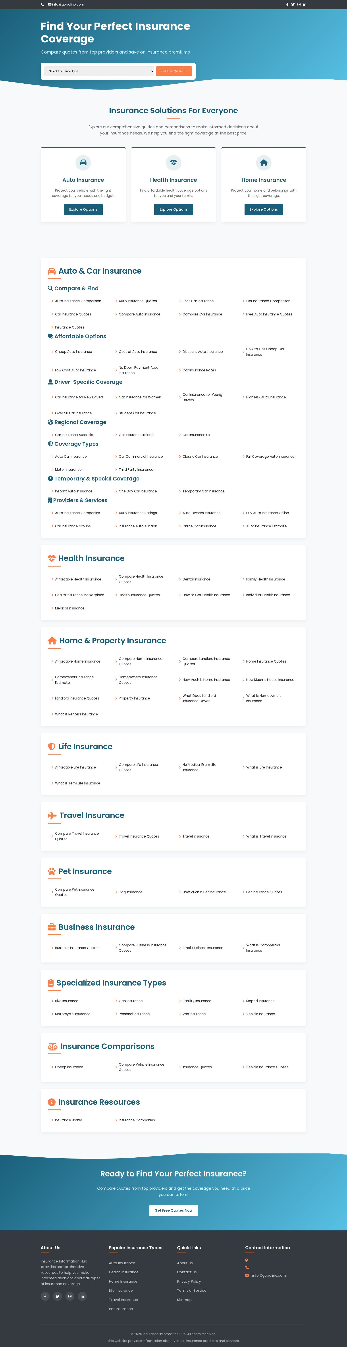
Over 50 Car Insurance (73, 413)
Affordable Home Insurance (77, 661)
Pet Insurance (121, 1308)
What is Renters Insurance (76, 714)
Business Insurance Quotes (77, 947)
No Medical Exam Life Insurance (199, 767)
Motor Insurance (68, 469)
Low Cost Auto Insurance (75, 370)
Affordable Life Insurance (75, 767)
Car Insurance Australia (74, 434)
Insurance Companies (137, 1120)
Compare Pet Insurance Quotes (74, 892)
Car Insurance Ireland (136, 434)
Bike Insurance (66, 1001)
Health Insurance (124, 1272)
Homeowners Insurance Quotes (138, 680)
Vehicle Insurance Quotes (267, 1067)
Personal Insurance (134, 1014)
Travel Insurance (196, 836)
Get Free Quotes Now (174, 1210)
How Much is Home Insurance (206, 679)
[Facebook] (287, 4)
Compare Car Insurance (202, 314)
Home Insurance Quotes (266, 661)
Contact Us (187, 1272)
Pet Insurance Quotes (264, 892)
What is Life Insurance (264, 767)
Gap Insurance (131, 1001)
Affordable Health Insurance (78, 579)
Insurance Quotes (69, 327)
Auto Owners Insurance (202, 513)
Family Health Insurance (265, 579)
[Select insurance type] (99, 71)
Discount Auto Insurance (203, 351)
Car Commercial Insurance (141, 456)
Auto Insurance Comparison (78, 301)
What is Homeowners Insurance (263, 698)
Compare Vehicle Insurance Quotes (141, 1067)
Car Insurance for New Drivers (79, 397)
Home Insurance (123, 1281)
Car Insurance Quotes (73, 314)
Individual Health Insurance (268, 595)
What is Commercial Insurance (263, 948)
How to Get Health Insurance (206, 595)
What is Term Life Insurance (77, 783)
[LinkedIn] (304, 4)
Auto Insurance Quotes (138, 301)
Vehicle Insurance (260, 1014)
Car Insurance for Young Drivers (202, 397)
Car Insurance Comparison (268, 301)
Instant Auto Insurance (74, 491)
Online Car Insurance (199, 526)
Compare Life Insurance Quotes (138, 767)
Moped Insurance (260, 1001)
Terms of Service (191, 1290)
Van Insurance (194, 1014)
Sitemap (184, 1299)
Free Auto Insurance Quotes (269, 314)
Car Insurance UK (196, 434)
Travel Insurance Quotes (139, 836)
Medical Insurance (70, 608)
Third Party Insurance (136, 469)
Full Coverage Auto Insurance (270, 456)
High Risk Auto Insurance (266, 397)
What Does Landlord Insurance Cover (199, 698)
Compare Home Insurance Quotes (140, 661)
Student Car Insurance (137, 413)
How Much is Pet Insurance (204, 892)
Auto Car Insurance (71, 456)
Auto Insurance (122, 1263)
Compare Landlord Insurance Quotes (206, 661)
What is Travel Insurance (266, 836)
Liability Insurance (197, 1001)
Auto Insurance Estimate (266, 526)
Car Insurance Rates (199, 370)
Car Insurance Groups (73, 526)
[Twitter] (293, 4)
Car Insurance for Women (140, 397)
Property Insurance (134, 698)
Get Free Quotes (174, 71)
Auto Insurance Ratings (138, 513)
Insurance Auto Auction (138, 526)
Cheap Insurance (69, 1067)
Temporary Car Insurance (204, 491)
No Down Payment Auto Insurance (138, 370)
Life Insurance (121, 1290)
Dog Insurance (131, 892)
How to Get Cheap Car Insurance (265, 352)
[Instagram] (299, 4)
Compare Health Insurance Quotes (141, 579)
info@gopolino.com (66, 4)
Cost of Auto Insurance (138, 351)
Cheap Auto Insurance (73, 351)
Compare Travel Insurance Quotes (77, 836)
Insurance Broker (68, 1120)
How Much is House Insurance (270, 679)
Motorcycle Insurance (73, 1014)
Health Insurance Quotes (139, 595)
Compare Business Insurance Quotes (143, 948)
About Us (185, 1263)
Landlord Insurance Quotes (77, 698)
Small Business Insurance (203, 947)
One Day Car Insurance (138, 491)
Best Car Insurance (198, 301)
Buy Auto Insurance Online (267, 513)
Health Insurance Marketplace (79, 595)
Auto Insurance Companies (77, 513)
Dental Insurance (196, 579)
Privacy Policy (189, 1281)
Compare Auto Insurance (139, 314)
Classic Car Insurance (200, 456)
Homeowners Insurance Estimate (74, 680)
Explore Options (83, 209)
